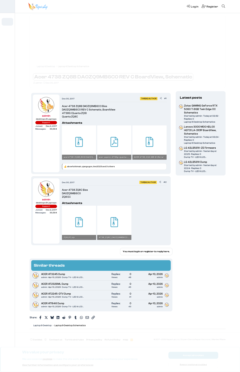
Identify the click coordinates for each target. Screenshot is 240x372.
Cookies (36, 339)
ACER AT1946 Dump (52, 303)
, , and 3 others (91, 166)
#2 (165, 182)
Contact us (55, 339)
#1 (165, 98)
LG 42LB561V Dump (195, 162)
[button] (12, 31)
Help (125, 339)
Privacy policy (94, 339)
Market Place (219, 339)
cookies (47, 359)
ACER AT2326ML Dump (54, 284)
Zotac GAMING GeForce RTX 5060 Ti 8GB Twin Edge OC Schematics (201, 109)
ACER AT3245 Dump (53, 274)
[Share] (161, 98)
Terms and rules (74, 339)
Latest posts (191, 98)
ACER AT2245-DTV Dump (56, 293)
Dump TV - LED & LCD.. (73, 277)
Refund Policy (112, 339)
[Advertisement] (127, 41)
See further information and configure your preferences (57, 365)
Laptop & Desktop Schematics (199, 122)
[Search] (223, 6)
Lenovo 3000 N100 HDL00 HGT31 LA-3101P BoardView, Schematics (200, 130)
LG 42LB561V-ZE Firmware (200, 148)
